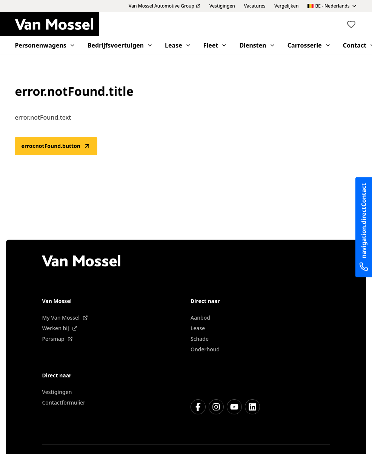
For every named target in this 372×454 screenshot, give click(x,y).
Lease (198, 328)
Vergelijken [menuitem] (286, 6)
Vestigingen (57, 392)
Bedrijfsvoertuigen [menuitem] (120, 45)
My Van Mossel (65, 317)
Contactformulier (63, 402)
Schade (200, 338)
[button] (351, 24)
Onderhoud (205, 349)
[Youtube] (234, 406)
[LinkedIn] (252, 406)
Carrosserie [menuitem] (309, 45)
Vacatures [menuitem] (254, 6)
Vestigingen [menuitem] (222, 6)
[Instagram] (216, 406)
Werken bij (59, 328)
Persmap (57, 338)
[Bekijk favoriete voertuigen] (351, 24)
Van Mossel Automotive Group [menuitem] (164, 6)
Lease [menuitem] (178, 45)
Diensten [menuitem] (257, 45)
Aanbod (200, 317)
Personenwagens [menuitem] (45, 45)
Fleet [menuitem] (215, 45)
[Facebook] (198, 406)
